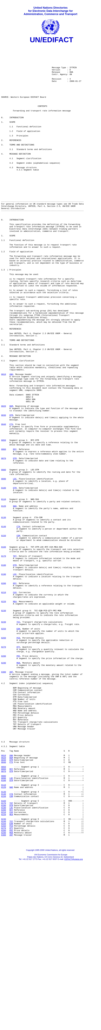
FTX (11, 501)
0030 (3, 490)
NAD (14, 599)
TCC (18, 738)
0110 (3, 591)
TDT (14, 659)
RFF (14, 531)
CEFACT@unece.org (73, 1019)
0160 (3, 648)
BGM (11, 479)
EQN (18, 746)
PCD (18, 757)
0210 (3, 702)
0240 (3, 738)
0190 (3, 681)
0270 (3, 768)
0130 (3, 612)
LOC (14, 566)
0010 (3, 441)
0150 (3, 634)
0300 (3, 798)
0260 (3, 757)
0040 (3, 501)
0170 (3, 659)
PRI (18, 779)
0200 (3, 692)
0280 (3, 779)
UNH (11, 441)
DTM (11, 490)
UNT (11, 798)
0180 (3, 670)
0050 (3, 520)
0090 (3, 566)
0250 (3, 746)
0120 (3, 599)
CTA (18, 623)
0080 (3, 555)
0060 (3, 531)
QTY (18, 768)
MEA (14, 713)
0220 (3, 713)
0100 (3, 577)
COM (18, 634)
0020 (3, 479)
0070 (3, 542)
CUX (14, 702)
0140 (3, 623)
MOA (18, 787)
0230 (3, 724)
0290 (3, 787)
